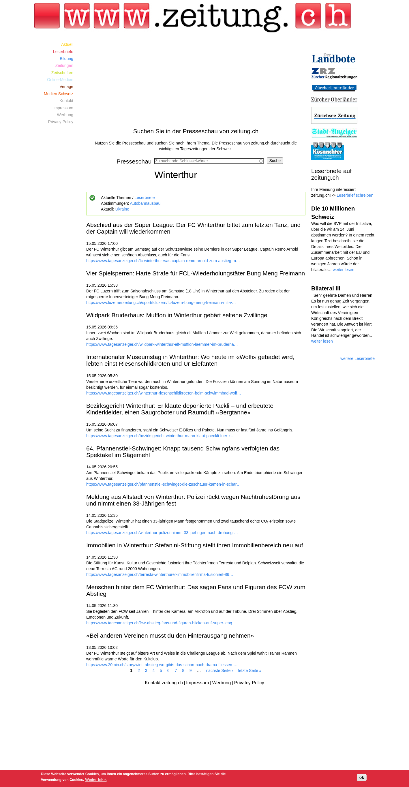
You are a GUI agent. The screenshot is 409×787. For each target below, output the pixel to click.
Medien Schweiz (58, 93)
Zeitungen (64, 65)
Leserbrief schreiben (355, 195)
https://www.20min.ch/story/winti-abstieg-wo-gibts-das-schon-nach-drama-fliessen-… (161, 664)
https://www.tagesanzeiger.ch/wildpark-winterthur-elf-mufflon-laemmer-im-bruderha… (162, 344)
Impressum (63, 108)
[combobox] (209, 161)
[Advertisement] (195, 81)
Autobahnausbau (145, 203)
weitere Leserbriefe (357, 358)
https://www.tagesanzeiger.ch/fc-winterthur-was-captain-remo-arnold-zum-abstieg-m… (163, 260)
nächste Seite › (219, 670)
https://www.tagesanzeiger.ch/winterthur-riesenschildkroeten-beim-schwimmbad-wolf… (163, 393)
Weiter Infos (95, 779)
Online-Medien (60, 79)
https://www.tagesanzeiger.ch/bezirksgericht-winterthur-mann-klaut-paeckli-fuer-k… (160, 435)
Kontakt (66, 100)
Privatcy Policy (249, 682)
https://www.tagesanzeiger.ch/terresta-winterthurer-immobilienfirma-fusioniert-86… (159, 574)
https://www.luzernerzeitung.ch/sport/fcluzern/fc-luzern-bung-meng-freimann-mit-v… (161, 302)
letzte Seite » (250, 670)
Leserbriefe (144, 197)
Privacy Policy (60, 121)
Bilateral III (325, 288)
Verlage (66, 86)
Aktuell (67, 44)
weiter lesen (343, 269)
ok (361, 777)
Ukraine (122, 209)
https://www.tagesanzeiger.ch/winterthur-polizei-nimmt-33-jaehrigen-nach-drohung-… (162, 532)
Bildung (66, 58)
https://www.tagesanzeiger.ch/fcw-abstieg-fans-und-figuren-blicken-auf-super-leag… (161, 623)
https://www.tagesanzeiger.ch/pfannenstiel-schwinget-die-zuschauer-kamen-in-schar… (163, 484)
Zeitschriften (62, 72)
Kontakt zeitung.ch (164, 682)
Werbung (65, 114)
